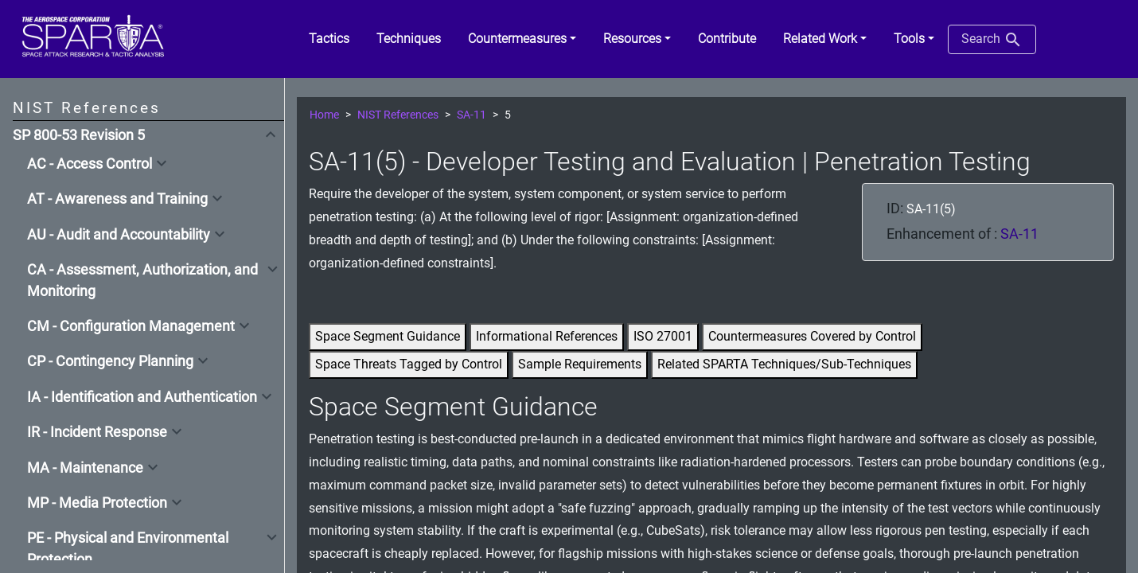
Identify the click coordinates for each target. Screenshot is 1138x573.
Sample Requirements (579, 364)
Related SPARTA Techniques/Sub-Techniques (784, 364)
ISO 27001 (662, 336)
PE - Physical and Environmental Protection (127, 548)
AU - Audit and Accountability (118, 235)
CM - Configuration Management (131, 326)
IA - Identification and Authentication (142, 397)
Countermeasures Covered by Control (812, 336)
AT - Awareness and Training (117, 199)
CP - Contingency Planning (110, 361)
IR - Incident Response (97, 432)
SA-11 (471, 115)
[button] (522, 39)
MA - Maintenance (85, 468)
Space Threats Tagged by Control (408, 364)
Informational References (547, 336)
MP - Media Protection (97, 503)
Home (324, 115)
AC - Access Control (89, 164)
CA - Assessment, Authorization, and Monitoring (142, 280)
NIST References (397, 115)
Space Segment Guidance (387, 336)
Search (992, 39)
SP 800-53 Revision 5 (79, 135)
